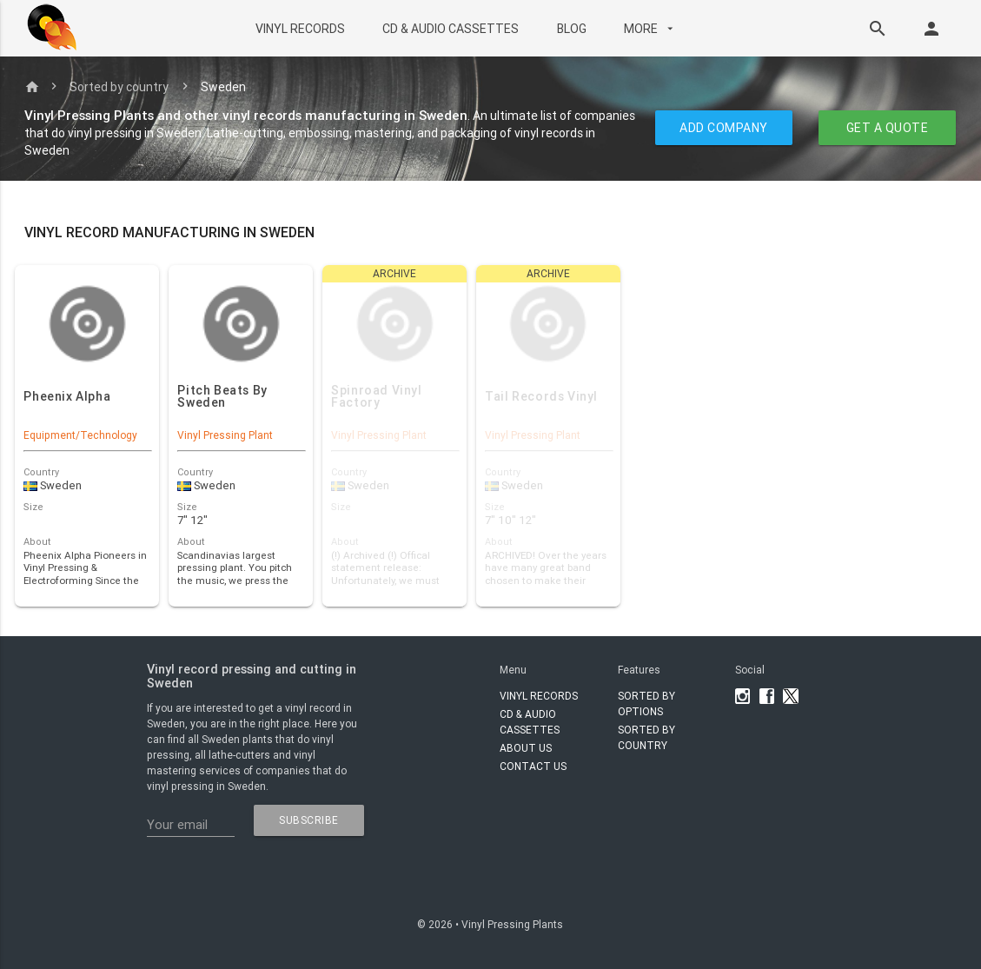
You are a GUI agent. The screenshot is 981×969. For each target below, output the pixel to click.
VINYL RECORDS (300, 29)
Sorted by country (119, 87)
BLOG (572, 29)
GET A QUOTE (887, 128)
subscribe (309, 819)
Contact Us (533, 766)
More (650, 28)
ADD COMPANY (724, 128)
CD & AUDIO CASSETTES (450, 29)
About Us (526, 747)
